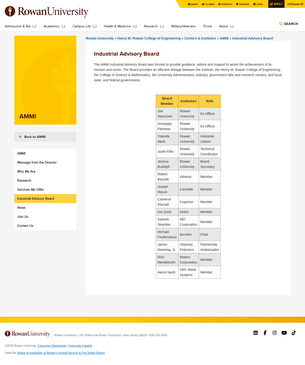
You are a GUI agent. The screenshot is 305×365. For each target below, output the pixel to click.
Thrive (207, 26)
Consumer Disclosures (52, 345)
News (191, 4)
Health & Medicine (117, 26)
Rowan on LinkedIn (256, 333)
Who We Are (26, 171)
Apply (276, 3)
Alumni (207, 4)
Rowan (293, 4)
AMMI (224, 38)
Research (151, 26)
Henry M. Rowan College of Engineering (149, 38)
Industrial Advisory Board (252, 38)
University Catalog (80, 345)
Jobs (257, 4)
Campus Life (82, 26)
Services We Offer (30, 189)
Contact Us (25, 225)
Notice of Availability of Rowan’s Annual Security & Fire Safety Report (61, 353)
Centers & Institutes (200, 38)
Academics (52, 26)
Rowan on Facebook (265, 333)
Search (291, 24)
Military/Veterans (183, 26)
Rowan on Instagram (275, 333)
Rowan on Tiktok (294, 333)
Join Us (22, 216)
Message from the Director (37, 162)
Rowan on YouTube (284, 333)
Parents (224, 4)
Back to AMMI (35, 136)
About (223, 26)
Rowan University (53, 12)
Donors (242, 4)
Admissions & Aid (17, 26)
